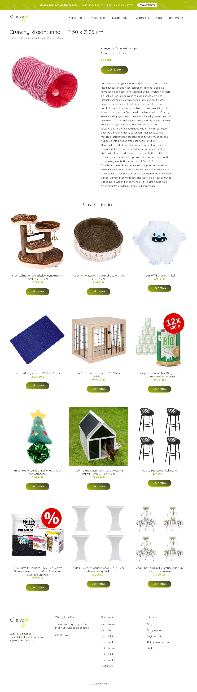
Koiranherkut (108, 651)
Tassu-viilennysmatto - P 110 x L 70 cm (37, 375)
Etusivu (13, 40)
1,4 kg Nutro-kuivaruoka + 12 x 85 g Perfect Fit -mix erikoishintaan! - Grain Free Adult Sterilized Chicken (37, 574)
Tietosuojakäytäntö (158, 645)
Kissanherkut (108, 627)
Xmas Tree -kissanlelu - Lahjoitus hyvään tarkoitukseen (37, 475)
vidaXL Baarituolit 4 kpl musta (159, 473)
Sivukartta (152, 651)
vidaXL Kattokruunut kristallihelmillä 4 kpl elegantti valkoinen (159, 572)
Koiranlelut (142, 19)
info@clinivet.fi (63, 637)
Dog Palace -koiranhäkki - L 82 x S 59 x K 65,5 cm (98, 377)
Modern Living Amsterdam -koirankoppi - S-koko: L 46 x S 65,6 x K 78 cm (98, 475)
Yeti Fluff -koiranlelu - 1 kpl (159, 278)
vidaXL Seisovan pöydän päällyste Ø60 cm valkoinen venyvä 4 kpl (98, 572)
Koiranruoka (77, 19)
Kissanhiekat (108, 633)
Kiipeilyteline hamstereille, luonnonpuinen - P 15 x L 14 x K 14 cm (37, 280)
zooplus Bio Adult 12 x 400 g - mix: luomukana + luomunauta (159, 377)
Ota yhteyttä (154, 633)
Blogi (159, 19)
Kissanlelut (99, 19)
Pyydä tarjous (147, 5)
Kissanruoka (120, 19)
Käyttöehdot (154, 639)
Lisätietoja (114, 72)
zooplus (134, 51)
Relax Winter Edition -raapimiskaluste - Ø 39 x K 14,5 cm (98, 280)
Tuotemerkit (176, 19)
